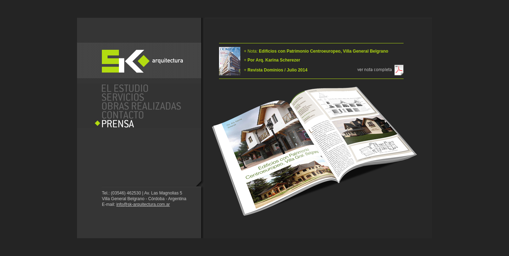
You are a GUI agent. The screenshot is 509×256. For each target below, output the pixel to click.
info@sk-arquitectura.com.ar (143, 204)
